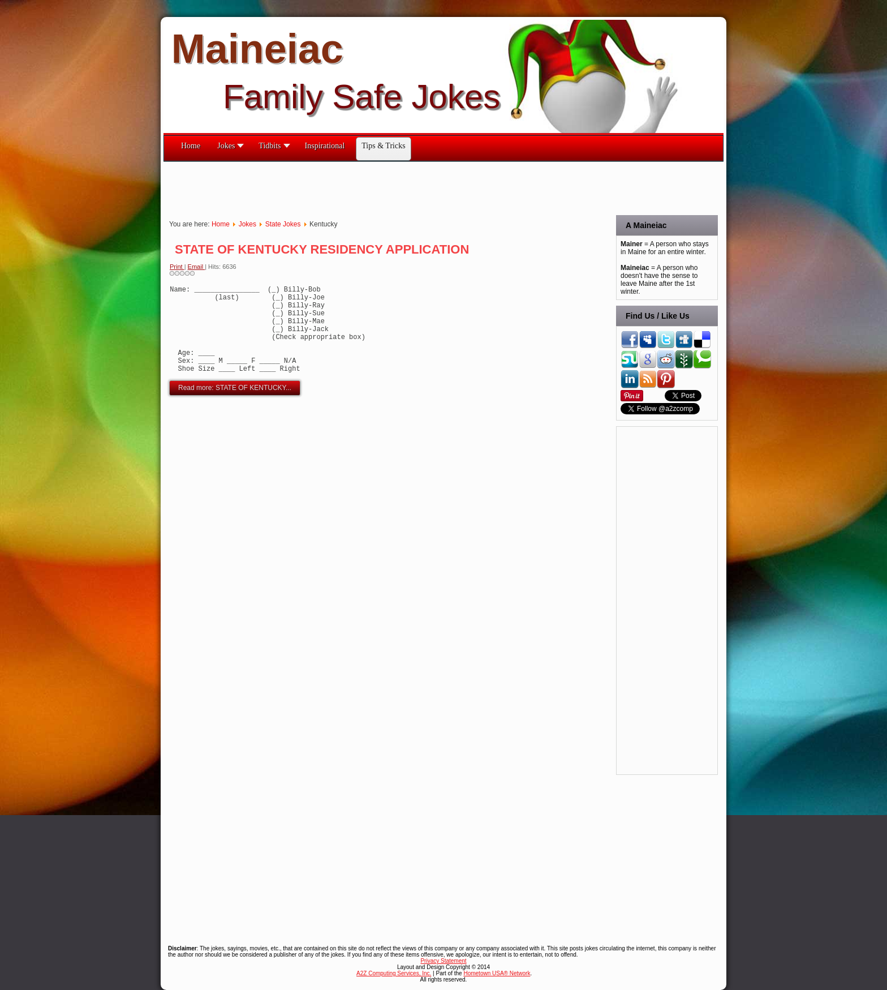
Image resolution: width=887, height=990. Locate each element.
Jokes (247, 224)
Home (221, 224)
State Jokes (283, 224)
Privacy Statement (443, 961)
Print (177, 266)
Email (196, 266)
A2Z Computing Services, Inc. (393, 973)
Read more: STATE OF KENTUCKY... (234, 406)
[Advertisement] (369, 187)
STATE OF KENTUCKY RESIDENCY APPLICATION (322, 249)
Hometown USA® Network (496, 973)
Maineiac (257, 48)
